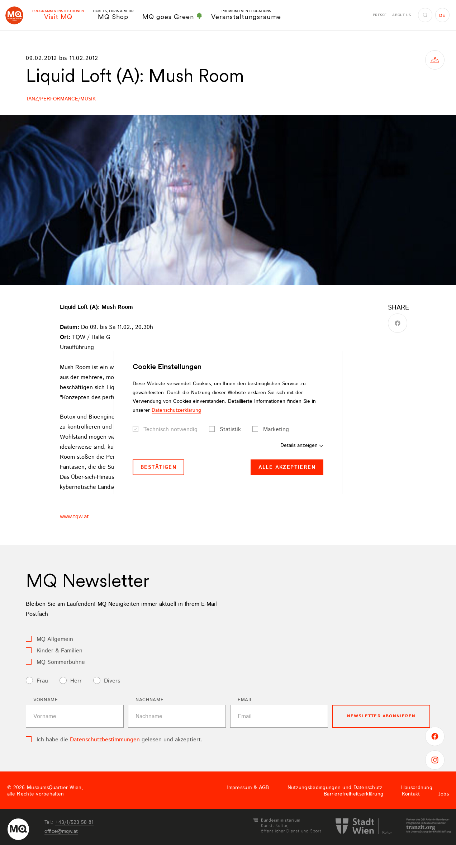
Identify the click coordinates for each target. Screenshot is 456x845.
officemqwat (61, 831)
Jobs (443, 794)
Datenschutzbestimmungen (105, 740)
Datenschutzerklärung (176, 410)
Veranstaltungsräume (246, 14)
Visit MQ (58, 14)
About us (401, 15)
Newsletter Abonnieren (381, 716)
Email (245, 700)
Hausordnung (416, 787)
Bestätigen (158, 467)
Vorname (45, 700)
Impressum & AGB (248, 787)
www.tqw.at (74, 517)
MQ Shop (113, 14)
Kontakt (411, 794)
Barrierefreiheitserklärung (353, 794)
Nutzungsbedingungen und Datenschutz (335, 787)
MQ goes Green (172, 16)
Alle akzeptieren (286, 467)
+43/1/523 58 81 (74, 822)
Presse (379, 15)
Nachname (149, 700)
